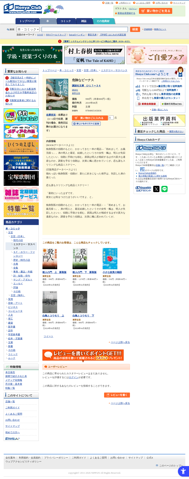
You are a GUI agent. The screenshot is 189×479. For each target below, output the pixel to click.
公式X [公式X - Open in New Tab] (150, 457)
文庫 (10, 342)
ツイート (48, 336)
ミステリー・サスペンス (114, 70)
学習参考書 (14, 334)
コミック (66, 21)
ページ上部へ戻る (120, 342)
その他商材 (103, 21)
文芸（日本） (18, 236)
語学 (10, 330)
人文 (10, 314)
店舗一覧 (109, 3)
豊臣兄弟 (92, 34)
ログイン (133, 9)
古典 (15, 263)
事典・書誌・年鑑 (22, 271)
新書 (10, 346)
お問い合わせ (162, 3)
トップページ (27, 21)
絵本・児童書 (15, 338)
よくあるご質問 (143, 3)
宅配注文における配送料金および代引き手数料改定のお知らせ (21, 92)
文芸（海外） (18, 295)
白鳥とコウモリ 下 (83, 315)
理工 (10, 318)
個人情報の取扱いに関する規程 (152, 176)
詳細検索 (148, 29)
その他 (16, 291)
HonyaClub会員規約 (147, 173)
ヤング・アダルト (22, 279)
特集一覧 (10, 388)
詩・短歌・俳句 (21, 275)
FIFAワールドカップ (56, 34)
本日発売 (10, 372)
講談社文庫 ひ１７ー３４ (86, 85)
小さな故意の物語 (112, 272)
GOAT (40, 34)
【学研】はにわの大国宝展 (112, 34)
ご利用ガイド (125, 3)
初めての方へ (12, 432)
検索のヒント (160, 29)
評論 (15, 287)
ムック (11, 358)
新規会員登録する (126, 13)
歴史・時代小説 (21, 260)
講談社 (75, 90)
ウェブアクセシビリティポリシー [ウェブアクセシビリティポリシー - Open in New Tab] (24, 461)
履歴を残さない (176, 131)
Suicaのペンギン (77, 34)
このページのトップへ (171, 465)
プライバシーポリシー (56, 457)
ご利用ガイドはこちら (170, 81)
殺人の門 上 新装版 (54, 272)
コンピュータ (15, 311)
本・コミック (13, 228)
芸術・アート (15, 303)
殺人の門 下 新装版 (85, 272)
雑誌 (83, 21)
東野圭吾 (76, 93)
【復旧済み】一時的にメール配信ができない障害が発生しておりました (21, 81)
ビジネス (13, 307)
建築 (10, 322)
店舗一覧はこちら (160, 110)
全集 (15, 267)
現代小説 (18, 240)
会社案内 (10, 457)
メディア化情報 (13, 380)
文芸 (10, 232)
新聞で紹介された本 (16, 376)
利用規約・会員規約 (29, 457)
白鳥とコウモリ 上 (53, 315)
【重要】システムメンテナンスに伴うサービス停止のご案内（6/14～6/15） (96, 41)
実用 (10, 299)
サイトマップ (179, 3)
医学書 (11, 326)
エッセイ (18, 283)
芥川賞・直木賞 (13, 384)
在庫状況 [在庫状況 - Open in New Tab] (51, 114)
